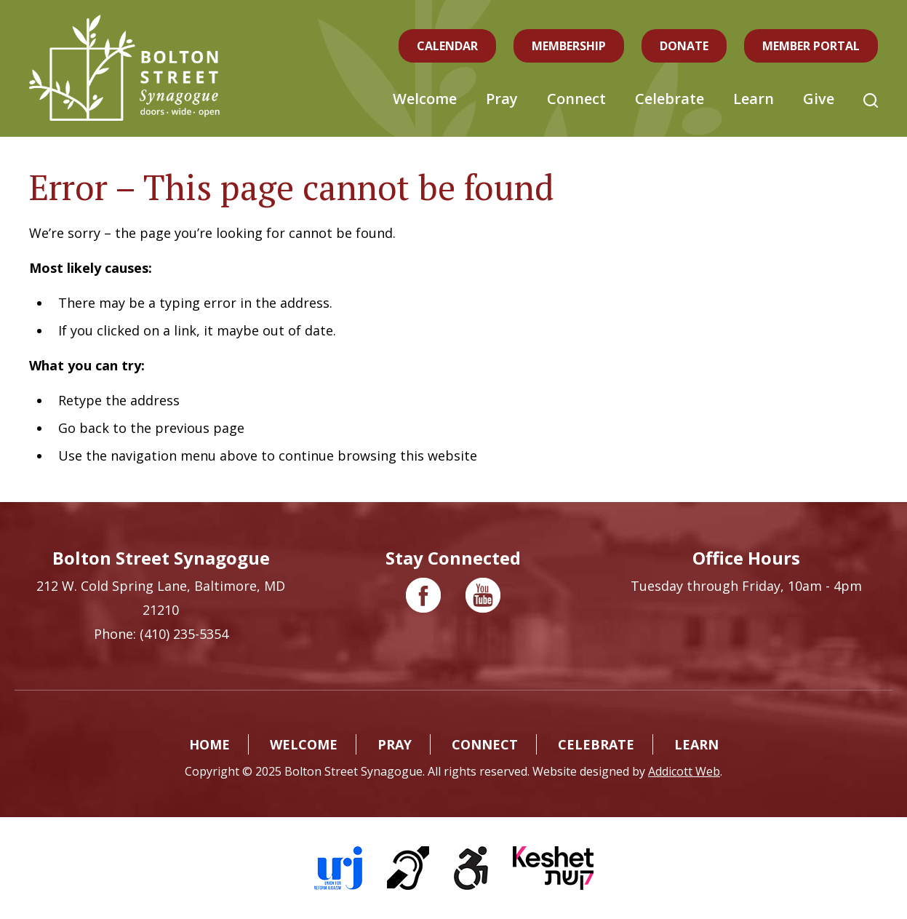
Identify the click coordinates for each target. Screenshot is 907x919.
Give (818, 98)
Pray (502, 98)
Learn (753, 98)
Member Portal (811, 46)
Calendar (447, 46)
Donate (684, 46)
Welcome (425, 98)
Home (209, 744)
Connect (576, 98)
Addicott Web (684, 771)
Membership (569, 46)
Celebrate (669, 98)
